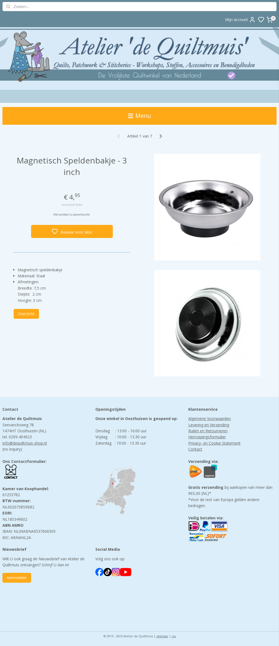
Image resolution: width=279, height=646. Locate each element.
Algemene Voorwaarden (209, 418)
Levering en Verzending (208, 424)
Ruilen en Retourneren (208, 430)
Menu (139, 116)
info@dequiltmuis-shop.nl (24, 443)
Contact (195, 449)
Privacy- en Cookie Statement (214, 443)
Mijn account (240, 19)
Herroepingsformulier (207, 436)
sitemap (162, 636)
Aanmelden (17, 577)
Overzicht (26, 313)
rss (174, 636)
